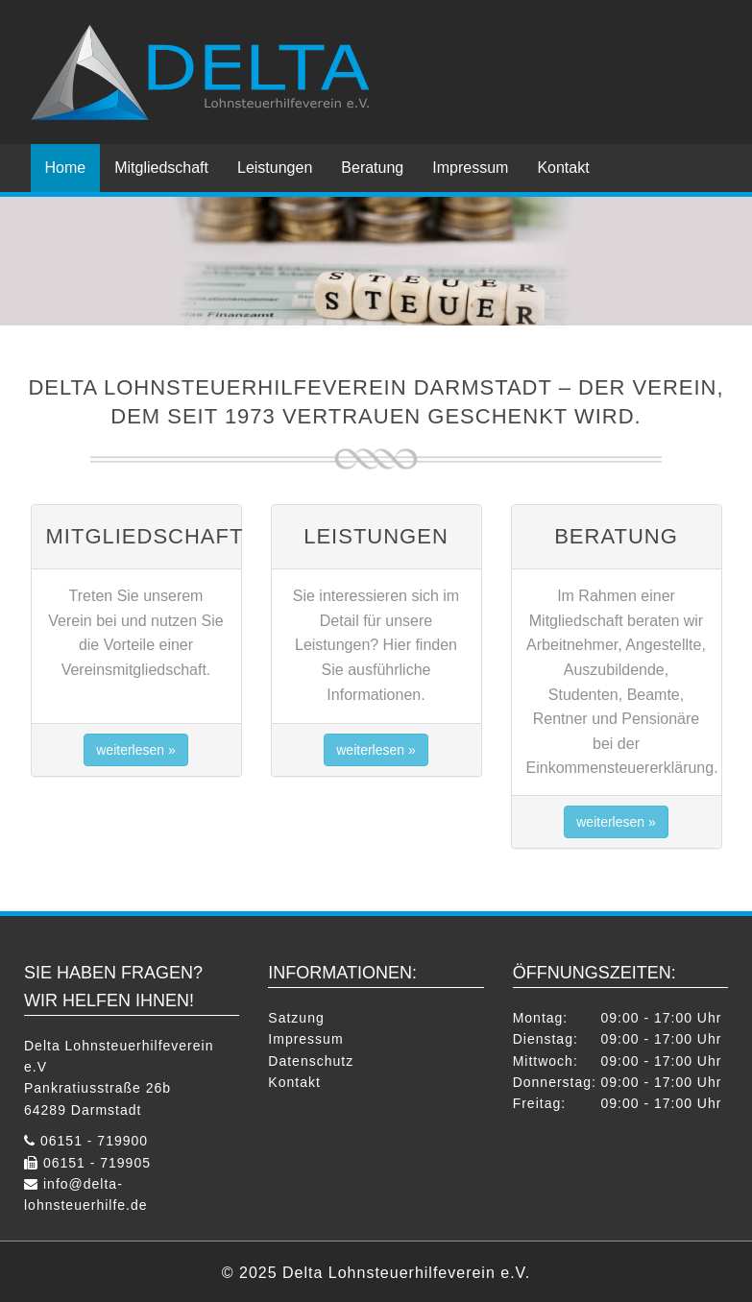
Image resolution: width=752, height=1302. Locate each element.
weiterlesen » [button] (136, 750)
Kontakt (563, 167)
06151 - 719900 (94, 1140)
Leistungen (274, 167)
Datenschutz (310, 1061)
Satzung (296, 1017)
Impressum (470, 167)
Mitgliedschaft (161, 167)
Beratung (372, 167)
